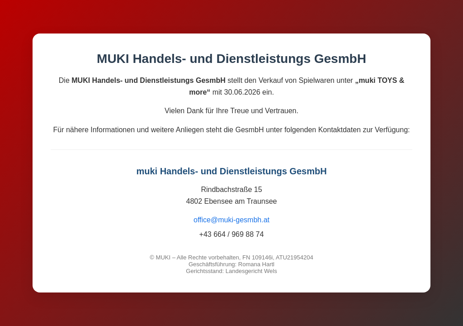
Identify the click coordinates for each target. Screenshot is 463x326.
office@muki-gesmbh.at (231, 220)
